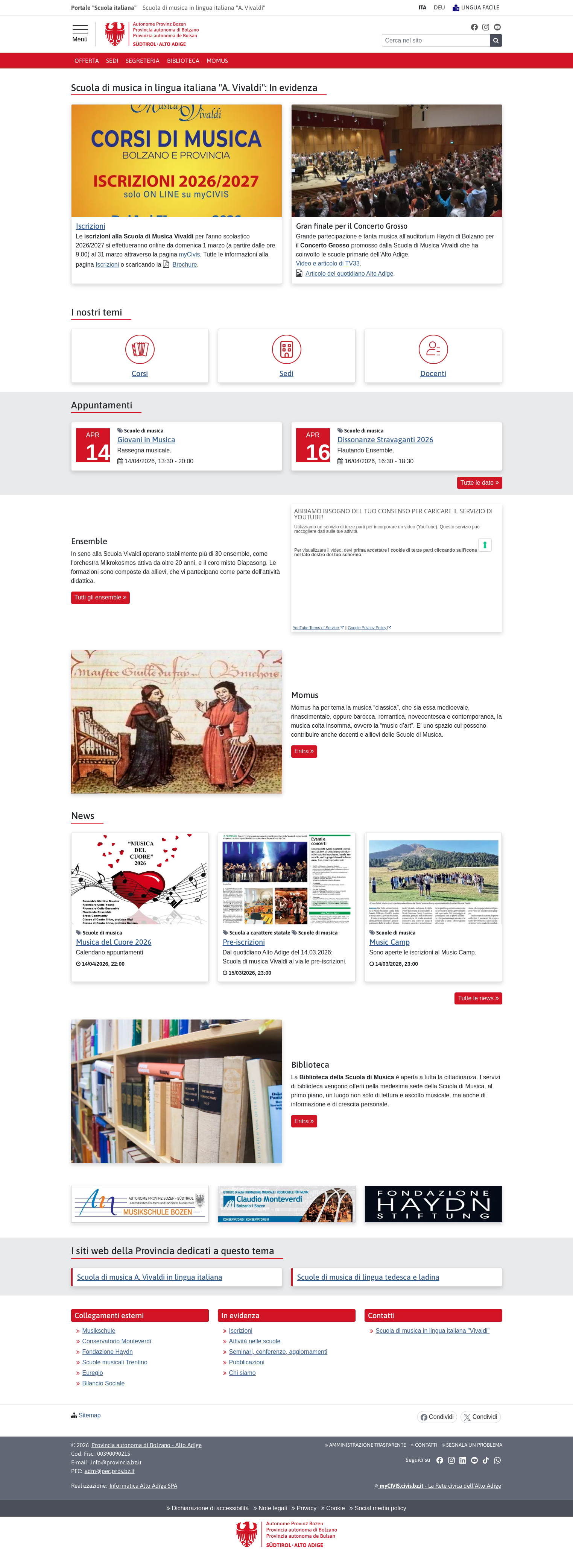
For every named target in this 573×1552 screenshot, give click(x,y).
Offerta (86, 60)
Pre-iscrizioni (244, 942)
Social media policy (378, 1508)
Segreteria (143, 60)
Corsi (140, 373)
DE (439, 7)
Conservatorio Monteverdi (116, 1341)
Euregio (92, 1373)
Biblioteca (183, 60)
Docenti (433, 373)
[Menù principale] (80, 34)
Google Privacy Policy (369, 627)
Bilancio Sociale (103, 1383)
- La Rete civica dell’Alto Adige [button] (438, 1485)
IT (422, 7)
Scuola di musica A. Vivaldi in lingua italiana (149, 1277)
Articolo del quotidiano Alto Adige (349, 273)
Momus (217, 60)
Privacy (304, 1508)
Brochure (185, 264)
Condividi (437, 1417)
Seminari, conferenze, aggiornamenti (278, 1352)
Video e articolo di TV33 (328, 263)
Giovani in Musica (146, 439)
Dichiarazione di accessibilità (208, 1508)
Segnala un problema (472, 1445)
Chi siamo (242, 1373)
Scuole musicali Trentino (114, 1362)
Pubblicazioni (246, 1362)
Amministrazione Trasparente (365, 1445)
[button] (474, 26)
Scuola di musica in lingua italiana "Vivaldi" (433, 1330)
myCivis (189, 254)
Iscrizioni (90, 225)
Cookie (333, 1508)
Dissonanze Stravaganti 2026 (385, 439)
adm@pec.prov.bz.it (110, 1471)
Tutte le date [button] (480, 482)
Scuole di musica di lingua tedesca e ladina (368, 1277)
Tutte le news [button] (478, 998)
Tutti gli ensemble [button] (100, 597)
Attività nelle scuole (255, 1341)
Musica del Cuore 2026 (114, 942)
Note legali (270, 1508)
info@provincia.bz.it (116, 1462)
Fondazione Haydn (107, 1352)
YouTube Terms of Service (318, 627)
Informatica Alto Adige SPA (143, 1485)
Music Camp (389, 942)
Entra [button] (304, 751)
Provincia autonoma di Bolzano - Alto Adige (146, 1445)
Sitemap (90, 1415)
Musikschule (99, 1330)
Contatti (424, 1445)
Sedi (112, 60)
